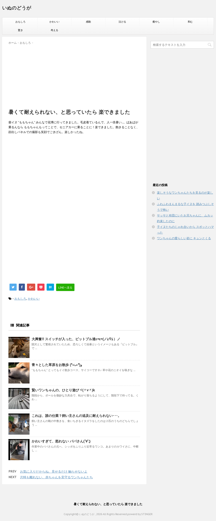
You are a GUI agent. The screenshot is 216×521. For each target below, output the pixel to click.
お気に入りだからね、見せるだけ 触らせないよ (53, 471)
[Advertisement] (74, 75)
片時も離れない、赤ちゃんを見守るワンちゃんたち (56, 477)
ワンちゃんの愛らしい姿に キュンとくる (184, 238)
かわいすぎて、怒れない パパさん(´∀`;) (61, 441)
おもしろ (20, 21)
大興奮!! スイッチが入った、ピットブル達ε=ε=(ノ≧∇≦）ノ (76, 339)
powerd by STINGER (140, 514)
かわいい (54, 21)
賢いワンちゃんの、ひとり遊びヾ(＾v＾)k (63, 390)
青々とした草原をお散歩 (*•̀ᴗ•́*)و (57, 365)
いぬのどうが (16, 8)
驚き (20, 30)
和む (190, 21)
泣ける (122, 21)
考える (54, 30)
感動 (88, 21)
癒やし (156, 21)
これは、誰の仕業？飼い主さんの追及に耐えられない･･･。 (76, 416)
